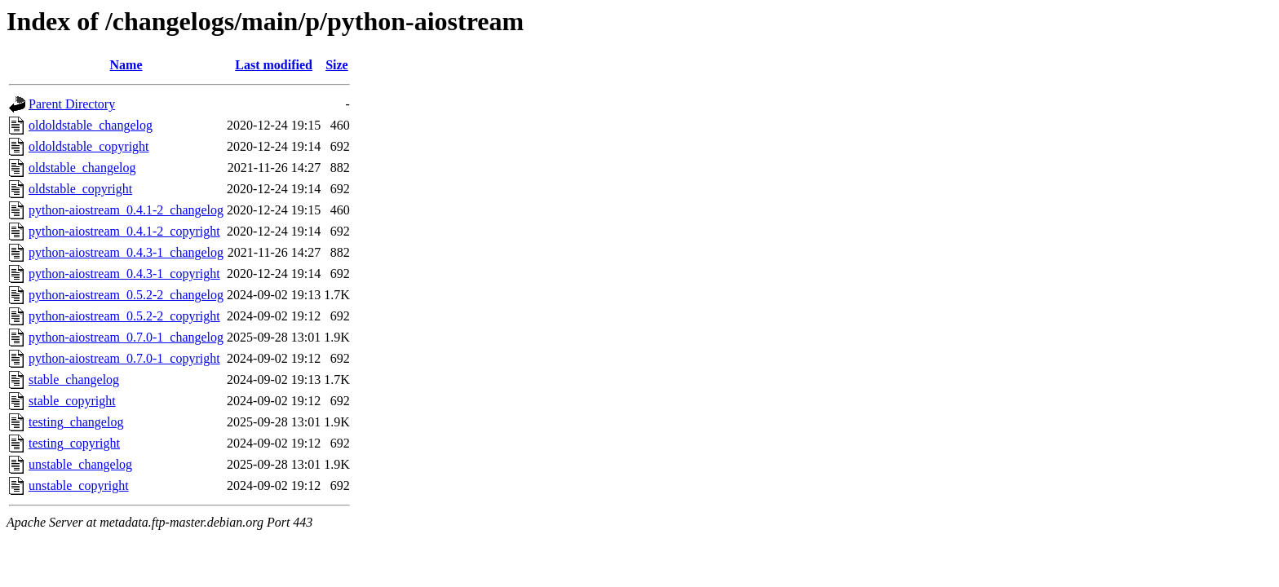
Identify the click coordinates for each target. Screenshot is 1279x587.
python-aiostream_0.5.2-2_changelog (126, 295)
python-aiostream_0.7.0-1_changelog (126, 337)
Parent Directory (72, 104)
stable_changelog (74, 379)
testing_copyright (74, 443)
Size (336, 65)
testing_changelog (76, 422)
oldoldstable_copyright (89, 146)
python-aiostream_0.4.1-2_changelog (126, 210)
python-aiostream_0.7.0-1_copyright (124, 358)
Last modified (273, 65)
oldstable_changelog (82, 167)
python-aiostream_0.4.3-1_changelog (126, 252)
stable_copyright (72, 401)
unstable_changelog (80, 464)
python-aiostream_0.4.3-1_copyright (124, 273)
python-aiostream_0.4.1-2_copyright (124, 231)
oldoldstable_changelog (91, 125)
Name (126, 65)
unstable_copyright (79, 485)
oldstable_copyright (80, 189)
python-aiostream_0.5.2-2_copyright (124, 316)
